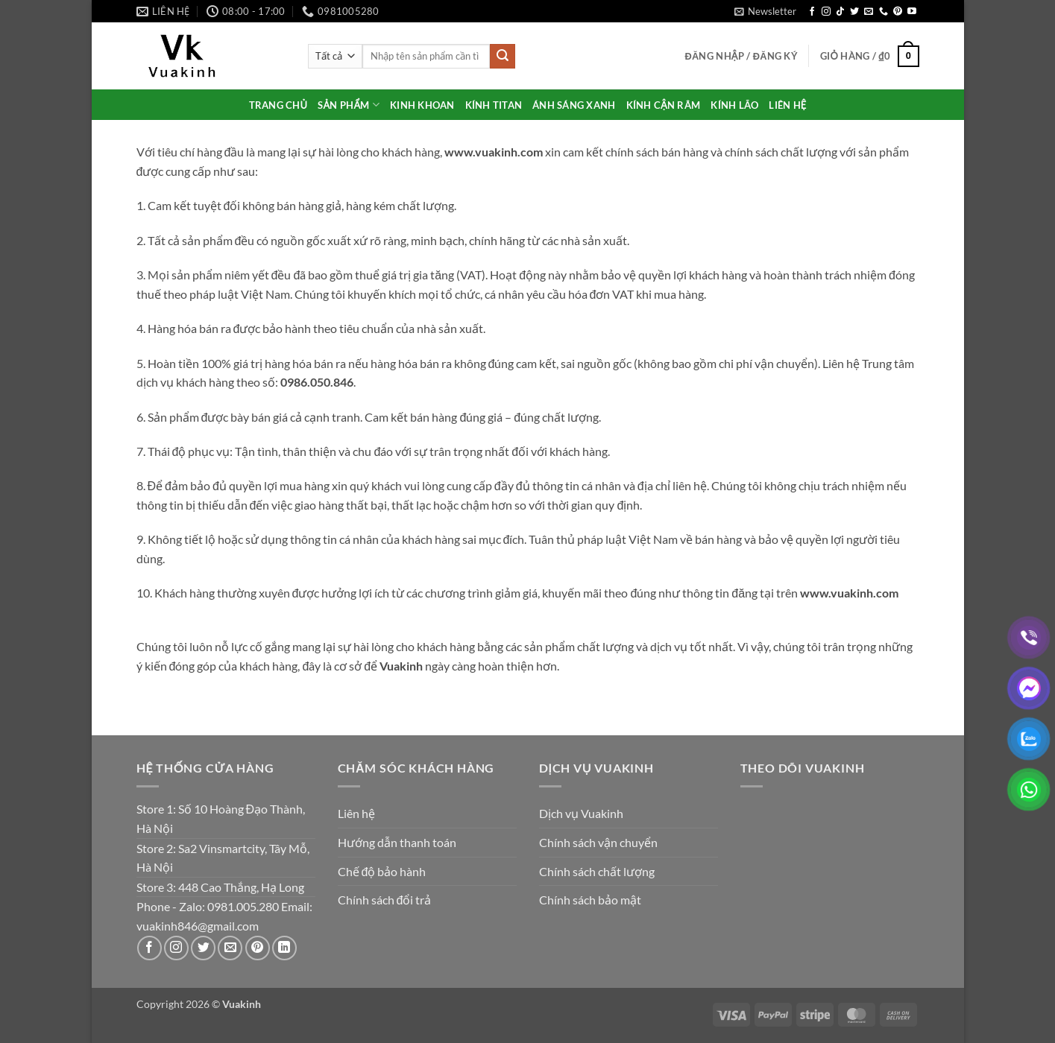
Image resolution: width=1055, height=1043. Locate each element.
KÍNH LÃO (734, 105)
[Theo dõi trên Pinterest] (897, 12)
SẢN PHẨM (349, 105)
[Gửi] (502, 56)
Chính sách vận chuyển (598, 842)
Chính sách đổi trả (385, 900)
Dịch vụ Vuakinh (581, 813)
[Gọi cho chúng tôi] (883, 12)
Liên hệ (356, 813)
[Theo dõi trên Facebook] (811, 12)
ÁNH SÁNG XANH (573, 105)
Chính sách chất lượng (597, 871)
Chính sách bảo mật (590, 900)
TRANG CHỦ (278, 105)
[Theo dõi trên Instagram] (826, 12)
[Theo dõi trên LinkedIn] (284, 948)
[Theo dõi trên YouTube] (911, 12)
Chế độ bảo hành (382, 871)
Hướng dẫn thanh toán (397, 842)
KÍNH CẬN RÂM (663, 105)
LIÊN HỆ (787, 105)
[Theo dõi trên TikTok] (840, 12)
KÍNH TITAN (494, 105)
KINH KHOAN (422, 105)
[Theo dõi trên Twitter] (854, 12)
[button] (765, 11)
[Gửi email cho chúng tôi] (868, 12)
